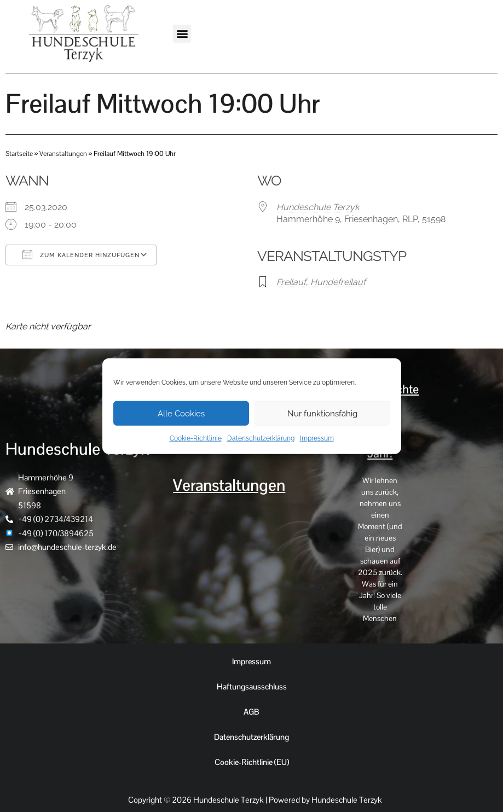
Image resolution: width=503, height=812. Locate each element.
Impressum (317, 438)
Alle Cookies (181, 413)
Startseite (19, 153)
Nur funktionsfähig (322, 413)
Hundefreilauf (338, 282)
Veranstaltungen (64, 153)
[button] (182, 34)
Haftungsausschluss (251, 686)
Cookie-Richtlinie (196, 438)
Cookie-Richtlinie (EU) (251, 762)
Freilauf (291, 282)
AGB (251, 711)
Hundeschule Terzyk (317, 206)
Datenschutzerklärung (260, 438)
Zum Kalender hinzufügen (81, 254)
